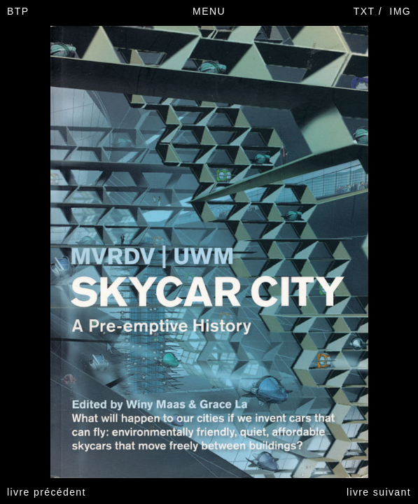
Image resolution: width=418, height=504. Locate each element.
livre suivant (379, 492)
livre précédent (46, 492)
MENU (209, 11)
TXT (364, 11)
